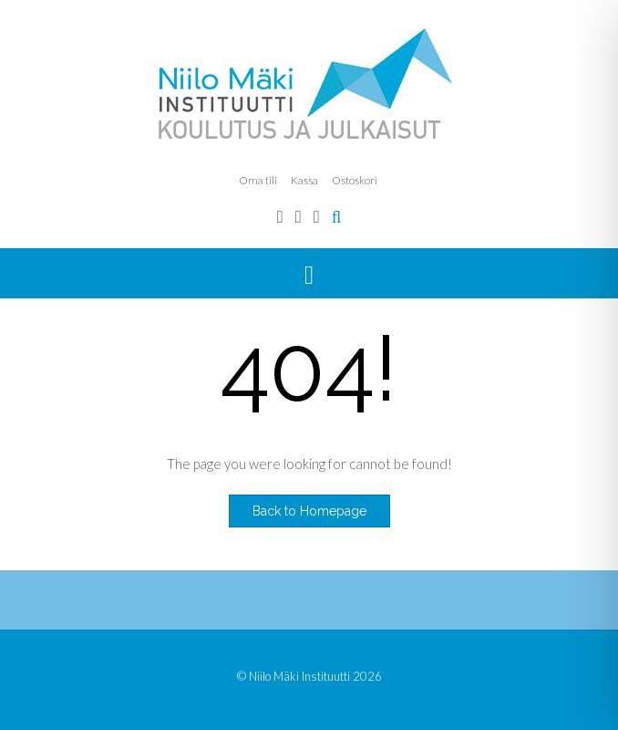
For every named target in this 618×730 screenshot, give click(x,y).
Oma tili (258, 180)
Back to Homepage (309, 511)
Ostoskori (354, 180)
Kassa (304, 180)
